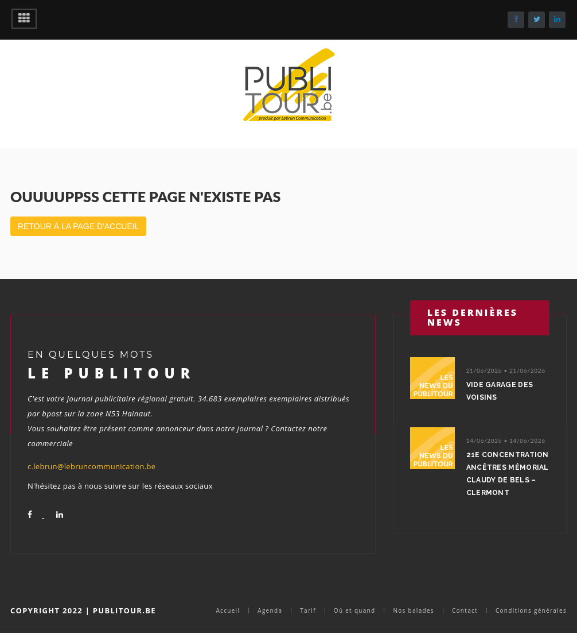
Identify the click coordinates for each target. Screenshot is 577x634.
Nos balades (413, 610)
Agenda (270, 610)
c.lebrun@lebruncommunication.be (91, 466)
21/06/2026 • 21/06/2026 (505, 370)
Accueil (228, 610)
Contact (465, 610)
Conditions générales (531, 610)
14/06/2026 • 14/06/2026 (505, 440)
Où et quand (355, 610)
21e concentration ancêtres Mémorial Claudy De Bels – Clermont (507, 474)
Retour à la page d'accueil (78, 226)
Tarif (308, 610)
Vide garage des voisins (499, 391)
